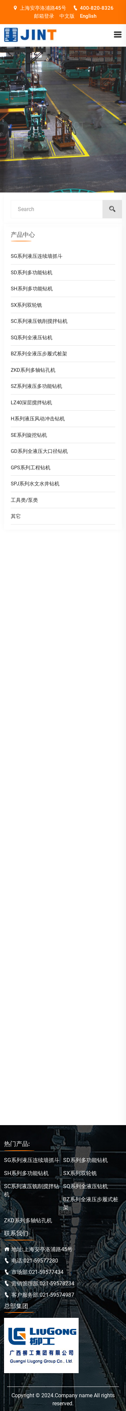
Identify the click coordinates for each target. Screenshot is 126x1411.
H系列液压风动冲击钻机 (38, 421)
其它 (16, 518)
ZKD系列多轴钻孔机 (33, 372)
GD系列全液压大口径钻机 (39, 453)
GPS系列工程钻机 (30, 470)
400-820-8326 (93, 8)
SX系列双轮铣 (26, 307)
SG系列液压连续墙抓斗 (36, 258)
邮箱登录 (44, 16)
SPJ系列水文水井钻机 (35, 486)
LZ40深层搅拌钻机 (31, 405)
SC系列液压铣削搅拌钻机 (39, 323)
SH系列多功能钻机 (32, 291)
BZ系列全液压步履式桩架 (39, 356)
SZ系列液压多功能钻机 (36, 388)
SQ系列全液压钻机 (31, 339)
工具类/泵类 (24, 502)
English (88, 16)
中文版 (67, 16)
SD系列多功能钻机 (31, 274)
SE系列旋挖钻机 (29, 437)
